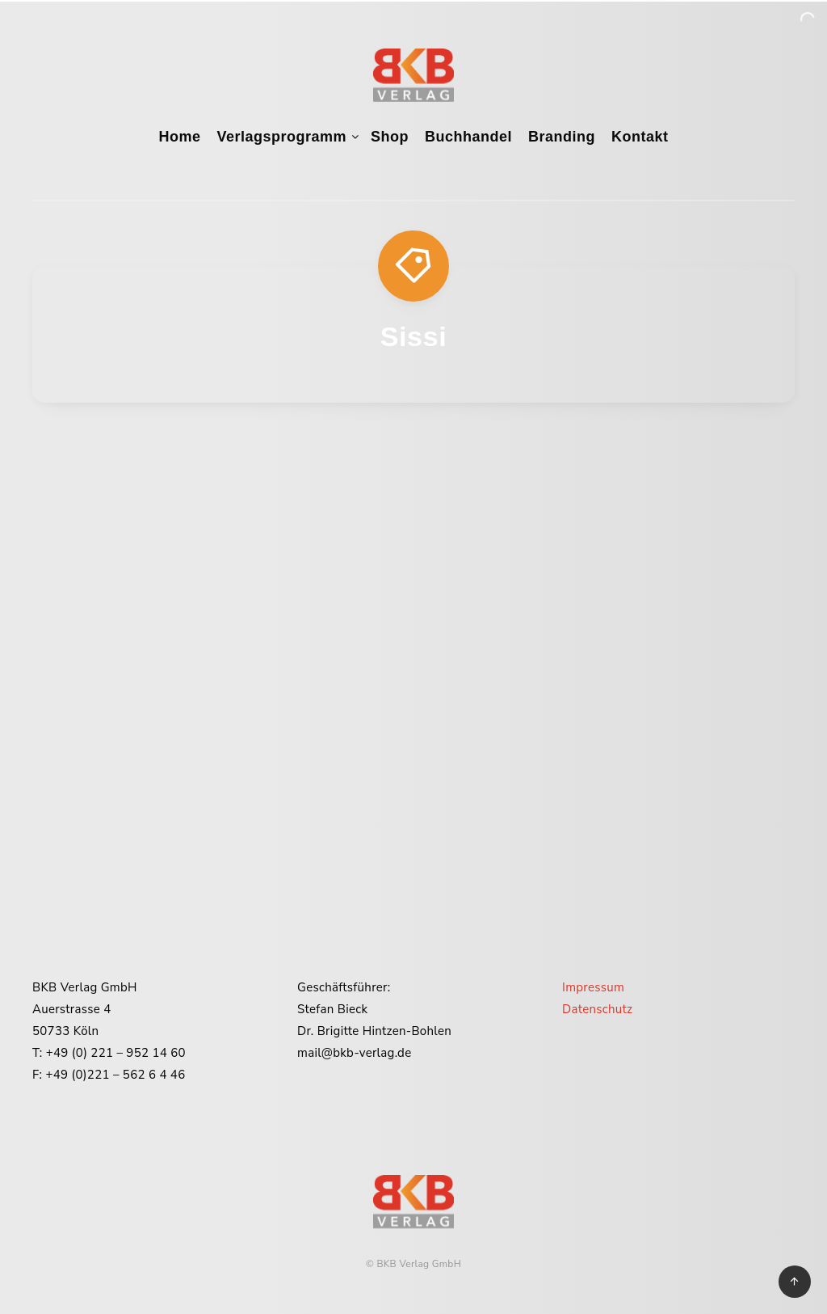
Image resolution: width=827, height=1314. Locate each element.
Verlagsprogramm (281, 137)
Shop (390, 137)
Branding (561, 137)
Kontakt (640, 137)
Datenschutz (597, 1009)
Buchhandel (468, 137)
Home (179, 137)
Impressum (593, 987)
